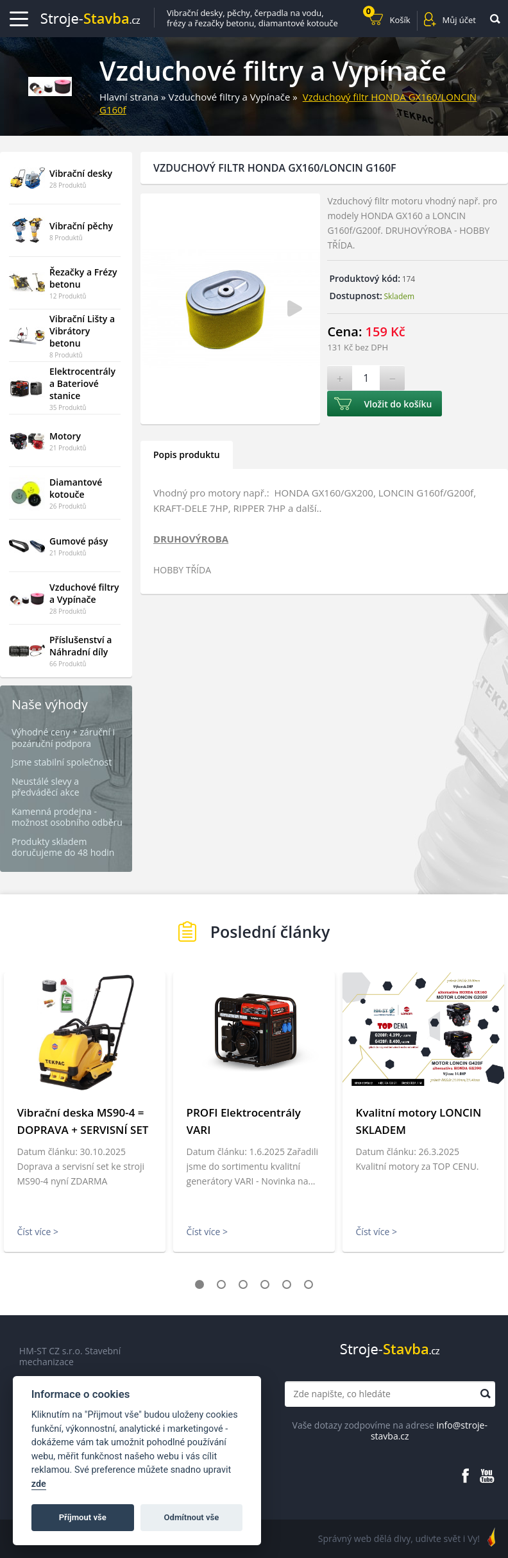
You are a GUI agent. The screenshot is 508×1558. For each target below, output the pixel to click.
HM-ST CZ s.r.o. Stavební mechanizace (70, 1356)
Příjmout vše (82, 1517)
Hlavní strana (128, 96)
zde (38, 1484)
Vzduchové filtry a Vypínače (229, 96)
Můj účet (459, 20)
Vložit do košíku (398, 404)
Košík (387, 18)
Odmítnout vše (191, 1517)
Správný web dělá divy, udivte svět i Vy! (399, 1538)
